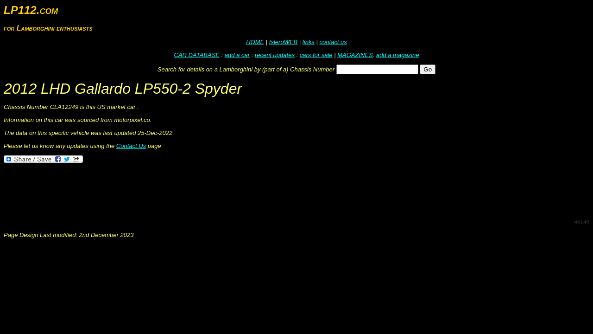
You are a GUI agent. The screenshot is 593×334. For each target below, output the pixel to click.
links (309, 42)
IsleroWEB (283, 42)
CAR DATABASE (197, 54)
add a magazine (397, 54)
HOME (255, 42)
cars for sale (316, 54)
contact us (333, 42)
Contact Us (131, 145)
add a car (237, 54)
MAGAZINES (355, 54)
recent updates (275, 54)
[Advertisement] (172, 190)
